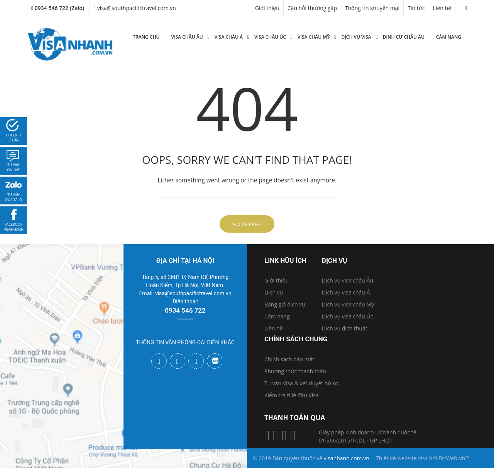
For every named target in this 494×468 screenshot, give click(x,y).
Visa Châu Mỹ (314, 37)
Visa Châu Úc (270, 37)
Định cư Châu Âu (404, 37)
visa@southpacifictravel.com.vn (135, 8)
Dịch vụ (273, 292)
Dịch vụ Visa (356, 37)
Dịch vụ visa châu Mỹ (348, 304)
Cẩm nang (448, 37)
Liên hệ (442, 8)
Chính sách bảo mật (289, 359)
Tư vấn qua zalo (13, 197)
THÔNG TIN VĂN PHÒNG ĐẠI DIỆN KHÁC (185, 342)
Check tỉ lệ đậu (13, 138)
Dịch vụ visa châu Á (346, 292)
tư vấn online (13, 167)
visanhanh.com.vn (346, 458)
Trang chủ (146, 37)
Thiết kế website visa (402, 458)
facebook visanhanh (14, 227)
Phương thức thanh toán (295, 371)
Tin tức (416, 8)
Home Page (247, 224)
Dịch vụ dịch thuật (344, 328)
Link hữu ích (285, 260)
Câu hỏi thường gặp (312, 8)
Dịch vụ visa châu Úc (347, 316)
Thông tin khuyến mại (372, 8)
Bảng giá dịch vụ (284, 304)
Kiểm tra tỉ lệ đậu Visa (291, 395)
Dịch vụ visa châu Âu (347, 280)
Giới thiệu (267, 8)
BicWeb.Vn (451, 458)
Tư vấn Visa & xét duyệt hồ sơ (301, 383)
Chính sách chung (295, 339)
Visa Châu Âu (187, 37)
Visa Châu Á (229, 37)
